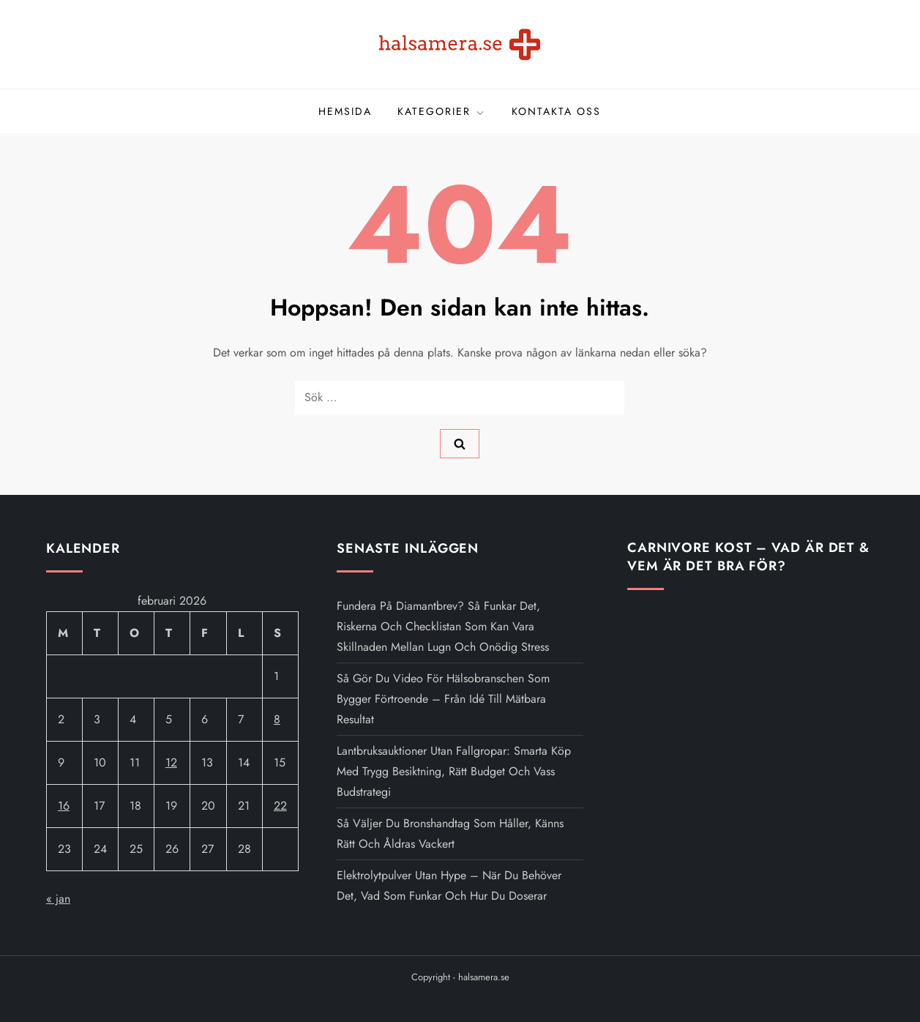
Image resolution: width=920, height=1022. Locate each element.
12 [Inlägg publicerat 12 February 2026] (171, 762)
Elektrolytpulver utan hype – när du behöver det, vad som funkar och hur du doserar (449, 885)
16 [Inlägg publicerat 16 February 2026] (64, 805)
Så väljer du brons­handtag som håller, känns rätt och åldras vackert (450, 833)
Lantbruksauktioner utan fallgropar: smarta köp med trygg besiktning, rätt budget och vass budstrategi (454, 771)
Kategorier (441, 111)
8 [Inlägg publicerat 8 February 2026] (277, 719)
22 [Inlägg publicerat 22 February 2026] (280, 805)
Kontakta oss (556, 111)
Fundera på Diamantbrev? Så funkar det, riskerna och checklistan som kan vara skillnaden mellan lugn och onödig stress (443, 626)
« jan (58, 898)
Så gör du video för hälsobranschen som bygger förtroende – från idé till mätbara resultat (443, 699)
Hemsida (345, 111)
